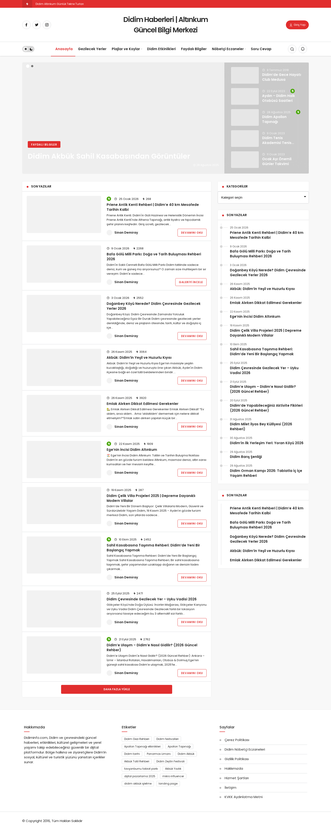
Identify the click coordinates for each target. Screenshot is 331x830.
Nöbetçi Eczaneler (228, 49)
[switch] (28, 49)
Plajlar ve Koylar (126, 49)
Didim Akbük (186, 754)
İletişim (230, 787)
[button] (28, 66)
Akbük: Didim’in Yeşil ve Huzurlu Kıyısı (139, 357)
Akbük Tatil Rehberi (136, 761)
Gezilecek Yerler (92, 49)
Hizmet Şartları (237, 778)
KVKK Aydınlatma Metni (244, 797)
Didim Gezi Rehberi (136, 739)
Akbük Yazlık (173, 769)
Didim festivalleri (167, 739)
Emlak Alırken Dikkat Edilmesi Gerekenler (142, 403)
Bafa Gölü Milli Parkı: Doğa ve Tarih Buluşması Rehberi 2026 (154, 256)
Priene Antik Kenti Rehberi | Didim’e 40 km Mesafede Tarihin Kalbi (153, 207)
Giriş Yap (297, 25)
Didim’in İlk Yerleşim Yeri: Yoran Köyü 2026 (266, 443)
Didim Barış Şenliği (246, 456)
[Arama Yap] (292, 49)
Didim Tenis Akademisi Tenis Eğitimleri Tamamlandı (276, 145)
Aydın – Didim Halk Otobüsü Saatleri (278, 98)
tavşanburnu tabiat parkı (141, 769)
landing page (168, 783)
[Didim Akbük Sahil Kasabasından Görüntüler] (165, 118)
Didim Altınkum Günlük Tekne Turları (60, 4)
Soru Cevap (261, 49)
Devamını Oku (192, 233)
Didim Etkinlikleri (161, 49)
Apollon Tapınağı (179, 746)
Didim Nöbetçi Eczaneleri (245, 749)
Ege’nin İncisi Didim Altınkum (132, 449)
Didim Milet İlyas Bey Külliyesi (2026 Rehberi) (261, 426)
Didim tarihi (132, 754)
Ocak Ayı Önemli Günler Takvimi (276, 161)
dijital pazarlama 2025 (139, 776)
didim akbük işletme (138, 783)
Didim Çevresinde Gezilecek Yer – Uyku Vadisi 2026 (152, 599)
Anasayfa (64, 49)
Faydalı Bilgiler (194, 49)
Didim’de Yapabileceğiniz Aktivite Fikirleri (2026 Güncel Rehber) (266, 408)
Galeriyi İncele (191, 282)
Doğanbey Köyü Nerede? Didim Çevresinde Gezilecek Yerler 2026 (154, 306)
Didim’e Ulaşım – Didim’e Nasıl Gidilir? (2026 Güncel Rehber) (152, 647)
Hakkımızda (234, 768)
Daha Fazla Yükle (117, 689)
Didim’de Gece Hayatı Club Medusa (281, 77)
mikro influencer (173, 776)
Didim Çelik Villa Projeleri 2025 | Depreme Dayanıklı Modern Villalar (151, 498)
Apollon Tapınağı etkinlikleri (142, 746)
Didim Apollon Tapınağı (274, 119)
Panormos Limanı (159, 754)
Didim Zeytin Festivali (170, 761)
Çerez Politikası (237, 739)
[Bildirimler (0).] (303, 49)
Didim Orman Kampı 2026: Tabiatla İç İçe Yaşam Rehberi (266, 473)
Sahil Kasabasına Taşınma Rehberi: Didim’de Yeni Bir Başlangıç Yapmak (262, 351)
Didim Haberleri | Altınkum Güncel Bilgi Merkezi (165, 24)
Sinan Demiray (126, 232)
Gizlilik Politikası (237, 759)
